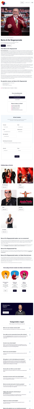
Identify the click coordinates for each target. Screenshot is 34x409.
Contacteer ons (6, 312)
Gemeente (4, 148)
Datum (18, 148)
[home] (4, 3)
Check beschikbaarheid (17, 97)
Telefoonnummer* (19, 129)
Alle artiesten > (5, 37)
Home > (2, 37)
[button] (32, 2)
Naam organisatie (5, 134)
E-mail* (4, 129)
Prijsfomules (9, 45)
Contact (22, 2)
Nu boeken (3, 45)
